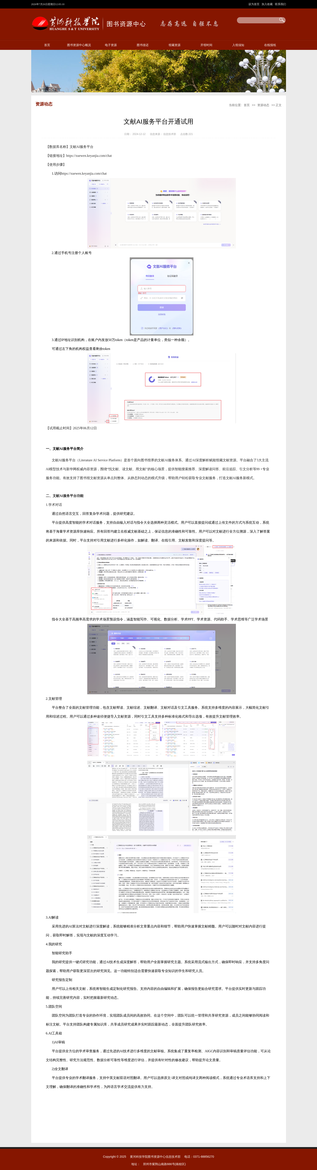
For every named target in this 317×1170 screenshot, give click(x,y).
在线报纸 (270, 45)
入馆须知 (238, 45)
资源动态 (263, 105)
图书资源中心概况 (79, 45)
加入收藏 (267, 4)
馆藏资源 (174, 45)
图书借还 (143, 45)
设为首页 (254, 4)
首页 (47, 45)
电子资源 (111, 45)
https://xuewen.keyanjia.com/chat (89, 155)
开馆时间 (206, 45)
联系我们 (280, 4)
